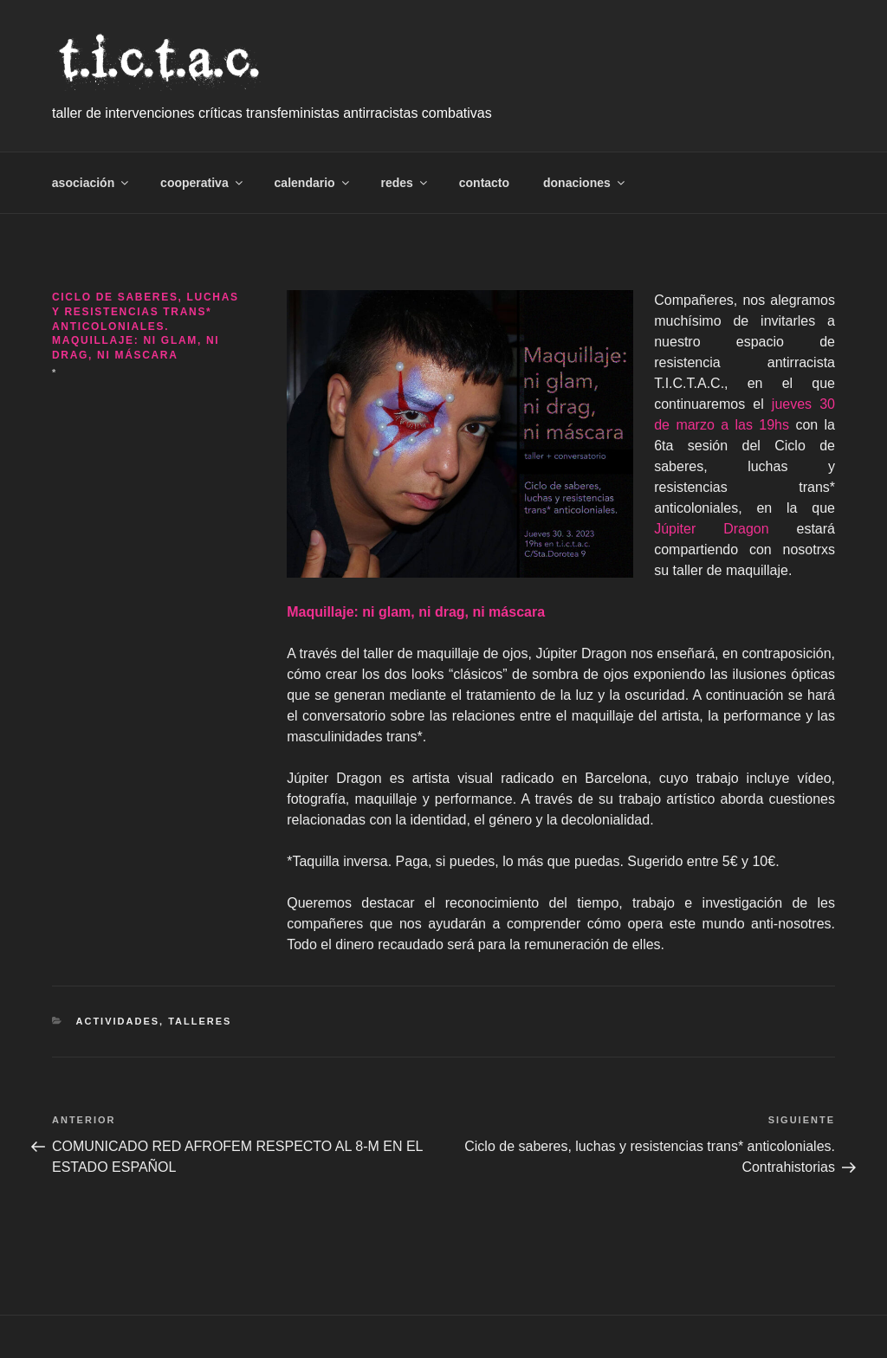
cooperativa (202, 183)
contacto (484, 183)
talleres (199, 1021)
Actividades (118, 1021)
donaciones (585, 183)
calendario (313, 183)
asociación (91, 183)
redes (405, 183)
